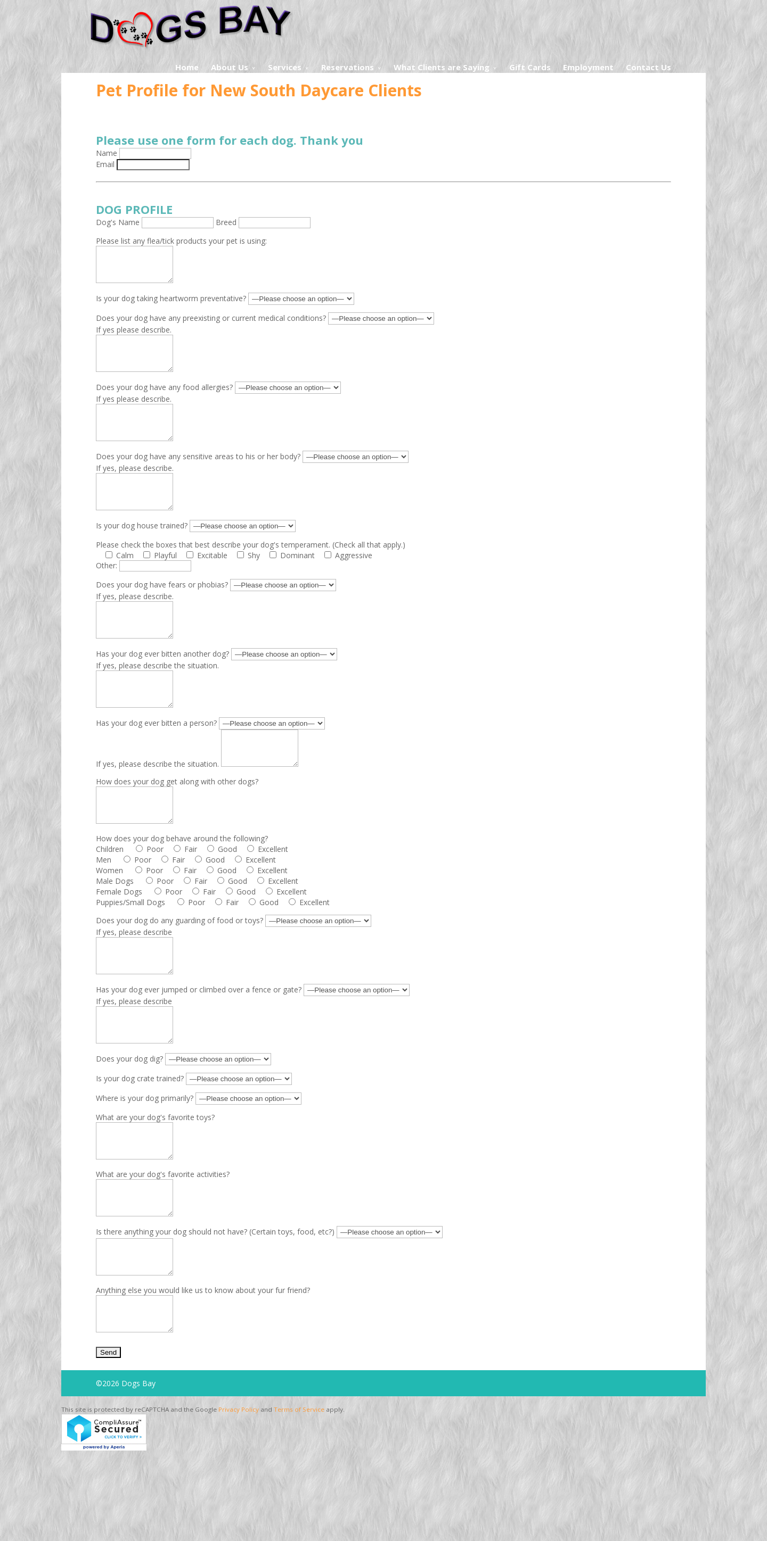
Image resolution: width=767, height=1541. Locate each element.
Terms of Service (299, 1498)
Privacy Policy (238, 1498)
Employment (588, 67)
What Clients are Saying (441, 67)
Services (284, 67)
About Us (229, 67)
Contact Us (648, 67)
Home (187, 67)
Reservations (347, 67)
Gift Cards (530, 67)
